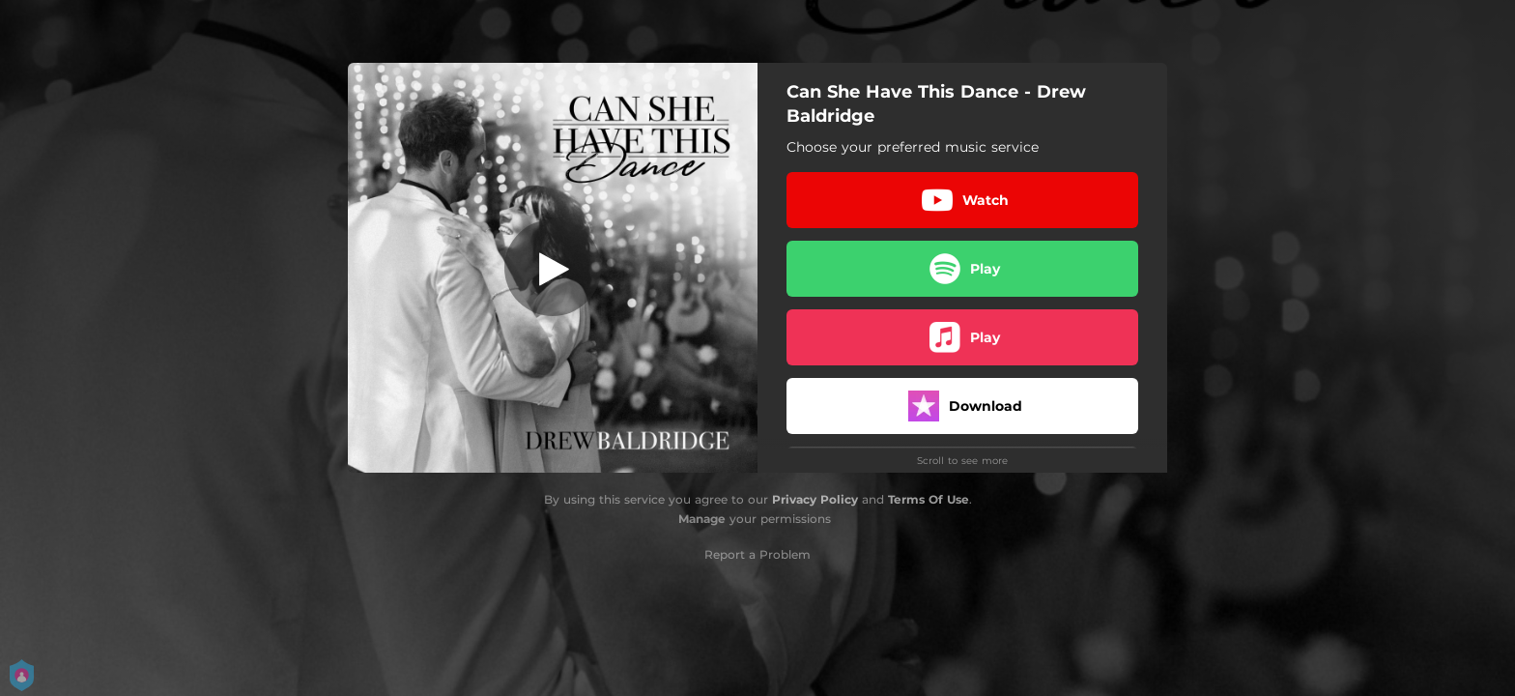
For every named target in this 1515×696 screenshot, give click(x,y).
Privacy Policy (815, 499)
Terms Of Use (928, 499)
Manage (702, 518)
